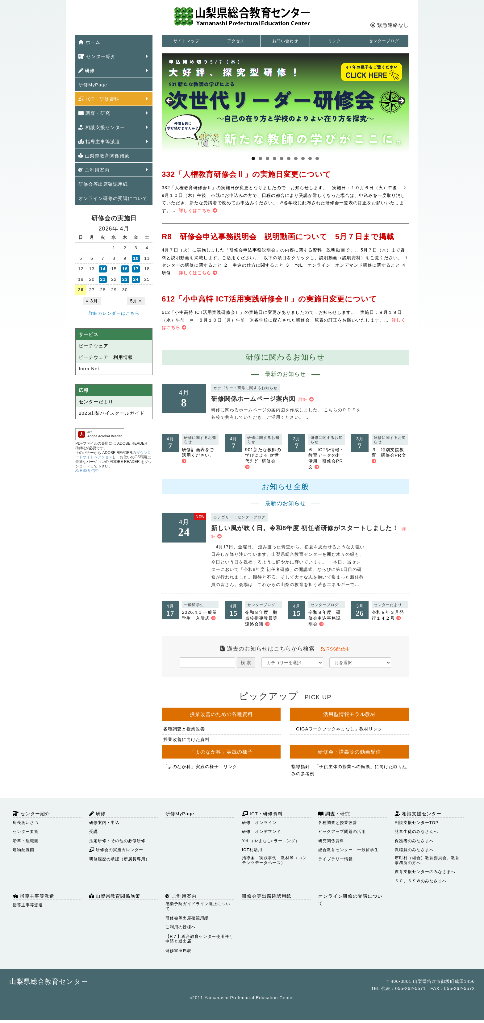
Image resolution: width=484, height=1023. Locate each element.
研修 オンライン (259, 822)
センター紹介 (97, 56)
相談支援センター (101, 127)
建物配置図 (23, 849)
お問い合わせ (285, 41)
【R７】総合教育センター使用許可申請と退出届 (199, 939)
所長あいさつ (26, 822)
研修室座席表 (178, 950)
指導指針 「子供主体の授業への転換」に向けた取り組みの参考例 (349, 770)
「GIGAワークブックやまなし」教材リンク (336, 728)
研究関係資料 (331, 840)
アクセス (235, 41)
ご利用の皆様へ (180, 927)
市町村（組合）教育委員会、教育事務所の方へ (427, 860)
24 (136, 279)
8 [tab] (303, 158)
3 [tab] (267, 158)
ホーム (89, 42)
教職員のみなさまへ (414, 849)
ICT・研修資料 (98, 99)
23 (125, 279)
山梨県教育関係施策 (103, 155)
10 (136, 258)
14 (103, 268)
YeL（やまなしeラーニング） (271, 840)
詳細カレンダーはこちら (114, 313)
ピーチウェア (93, 345)
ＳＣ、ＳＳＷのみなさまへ (421, 881)
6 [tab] (288, 158)
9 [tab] (310, 158)
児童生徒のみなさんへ (416, 831)
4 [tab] (274, 158)
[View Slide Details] (285, 102)
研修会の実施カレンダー (116, 849)
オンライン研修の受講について (113, 198)
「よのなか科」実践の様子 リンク (200, 766)
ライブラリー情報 (335, 859)
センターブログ (384, 41)
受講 (93, 831)
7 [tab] (296, 158)
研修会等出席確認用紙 (103, 184)
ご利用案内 (94, 170)
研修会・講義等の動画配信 (349, 752)
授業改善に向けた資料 (186, 739)
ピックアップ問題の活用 (342, 831)
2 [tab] (260, 158)
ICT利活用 (252, 849)
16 (125, 268)
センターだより (96, 401)
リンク (334, 41)
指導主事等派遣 (99, 141)
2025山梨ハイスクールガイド (111, 413)
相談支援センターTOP (417, 822)
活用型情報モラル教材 (349, 714)
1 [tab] (253, 158)
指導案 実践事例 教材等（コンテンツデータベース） (274, 860)
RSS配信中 (335, 649)
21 (103, 279)
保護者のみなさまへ (414, 840)
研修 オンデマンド (261, 831)
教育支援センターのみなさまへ (425, 871)
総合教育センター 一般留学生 (348, 849)
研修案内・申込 (104, 822)
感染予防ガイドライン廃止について (197, 906)
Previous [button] (169, 101)
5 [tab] (281, 158)
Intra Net (89, 368)
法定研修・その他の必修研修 (117, 840)
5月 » (136, 300)
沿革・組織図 (26, 840)
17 (136, 268)
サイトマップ (186, 41)
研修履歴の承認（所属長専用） (119, 859)
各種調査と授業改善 (184, 728)
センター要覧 (26, 831)
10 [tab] (317, 158)
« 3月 (92, 300)
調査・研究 (94, 113)
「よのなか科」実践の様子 (221, 752)
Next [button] (401, 101)
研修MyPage (92, 84)
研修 (86, 70)
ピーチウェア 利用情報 (106, 357)
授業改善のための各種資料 (221, 714)
